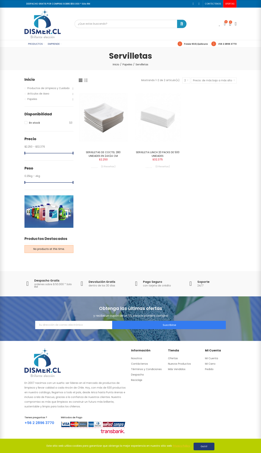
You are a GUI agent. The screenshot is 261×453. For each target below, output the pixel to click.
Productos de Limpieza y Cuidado (48, 88)
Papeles (32, 99)
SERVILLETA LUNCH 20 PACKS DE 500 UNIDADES (157, 154)
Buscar (182, 24)
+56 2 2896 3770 (227, 43)
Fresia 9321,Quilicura (196, 43)
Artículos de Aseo (38, 93)
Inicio (29, 79)
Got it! (204, 446)
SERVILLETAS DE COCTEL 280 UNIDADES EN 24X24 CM (103, 154)
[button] (213, 4)
